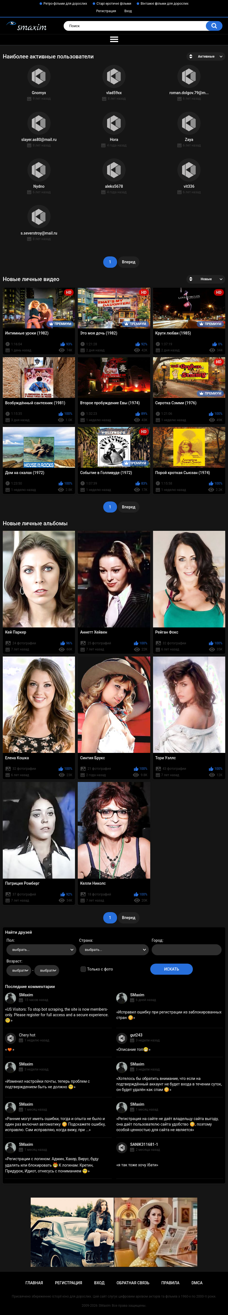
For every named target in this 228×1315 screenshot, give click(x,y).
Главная (34, 1283)
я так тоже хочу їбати (137, 1165)
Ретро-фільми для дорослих (65, 4)
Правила (170, 1283)
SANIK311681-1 (144, 1144)
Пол (10, 940)
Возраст (13, 961)
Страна (85, 940)
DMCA (197, 1283)
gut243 (136, 1035)
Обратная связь (132, 1283)
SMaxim (26, 995)
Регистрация (106, 11)
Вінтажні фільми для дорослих (164, 4)
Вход (128, 11)
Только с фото (100, 969)
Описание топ (133, 1049)
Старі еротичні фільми (114, 4)
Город (157, 940)
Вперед (128, 262)
